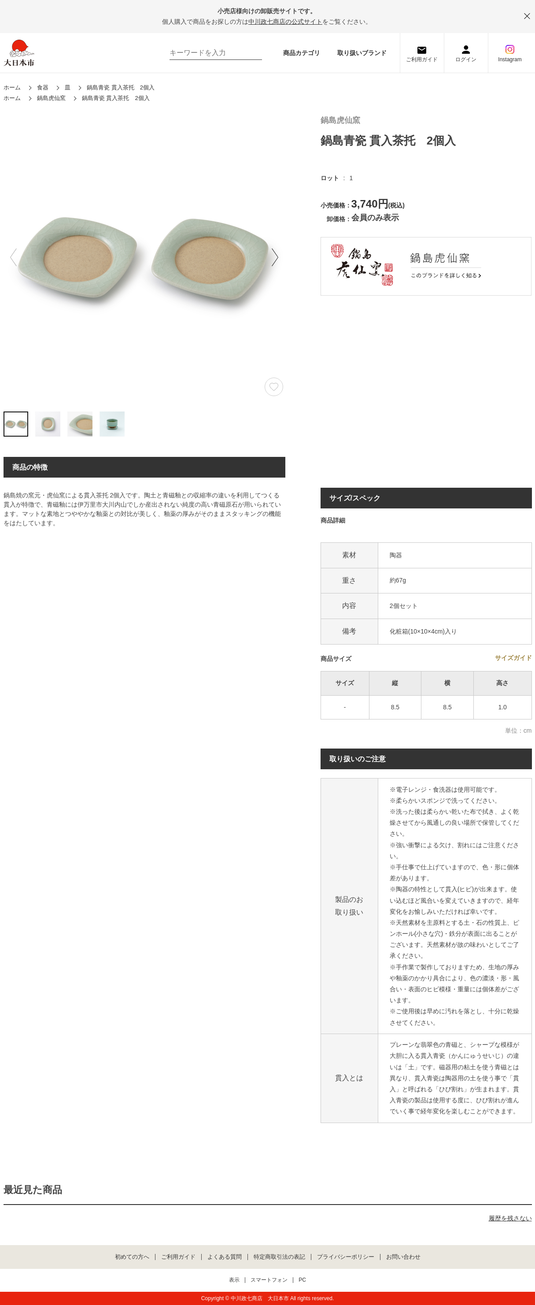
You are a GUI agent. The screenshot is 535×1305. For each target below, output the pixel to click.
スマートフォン (269, 1280)
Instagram (509, 59)
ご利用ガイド (422, 59)
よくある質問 (224, 1257)
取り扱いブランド (362, 52)
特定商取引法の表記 (279, 1257)
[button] (275, 257)
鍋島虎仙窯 (340, 120)
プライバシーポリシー (345, 1257)
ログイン (465, 59)
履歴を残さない (510, 1218)
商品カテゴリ (301, 52)
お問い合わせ (403, 1257)
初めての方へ (132, 1257)
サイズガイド (513, 657)
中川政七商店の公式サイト (285, 21)
